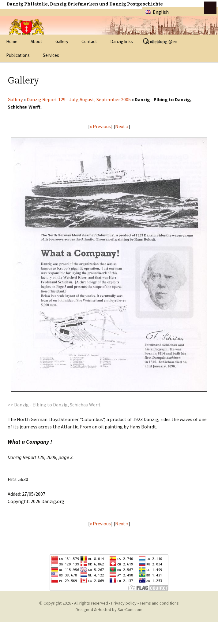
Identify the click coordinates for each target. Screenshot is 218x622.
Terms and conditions (159, 603)
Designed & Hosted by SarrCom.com (109, 609)
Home (11, 41)
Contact (89, 41)
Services (51, 55)
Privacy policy (124, 603)
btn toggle (210, 8)
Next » (121, 126)
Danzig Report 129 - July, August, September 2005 (79, 99)
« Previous (100, 126)
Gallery (61, 41)
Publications (18, 55)
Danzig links (121, 41)
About (36, 41)
